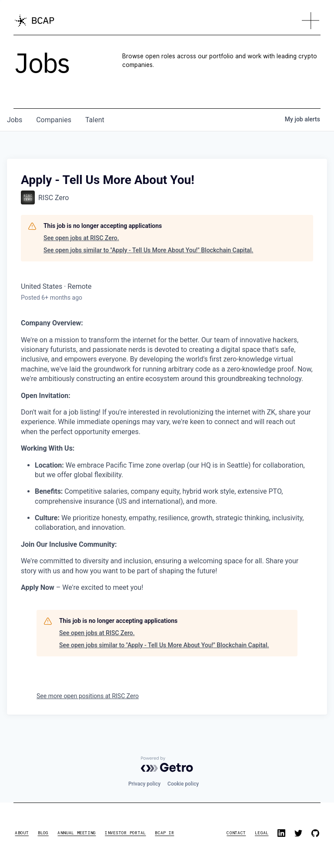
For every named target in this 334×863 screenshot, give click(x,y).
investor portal (125, 833)
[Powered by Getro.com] (167, 764)
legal (261, 833)
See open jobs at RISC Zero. (81, 237)
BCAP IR (164, 833)
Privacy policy (144, 784)
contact (236, 833)
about (21, 833)
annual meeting (76, 833)
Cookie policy (183, 784)
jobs (14, 120)
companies (53, 120)
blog (43, 833)
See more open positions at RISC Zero (88, 695)
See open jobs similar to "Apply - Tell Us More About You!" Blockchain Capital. (148, 250)
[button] (310, 21)
